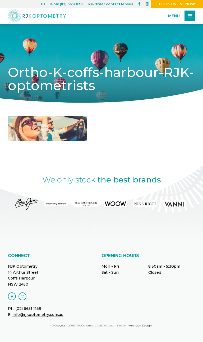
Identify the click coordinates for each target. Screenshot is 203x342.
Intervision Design (139, 325)
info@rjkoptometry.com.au (37, 314)
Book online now (177, 4)
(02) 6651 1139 (28, 308)
